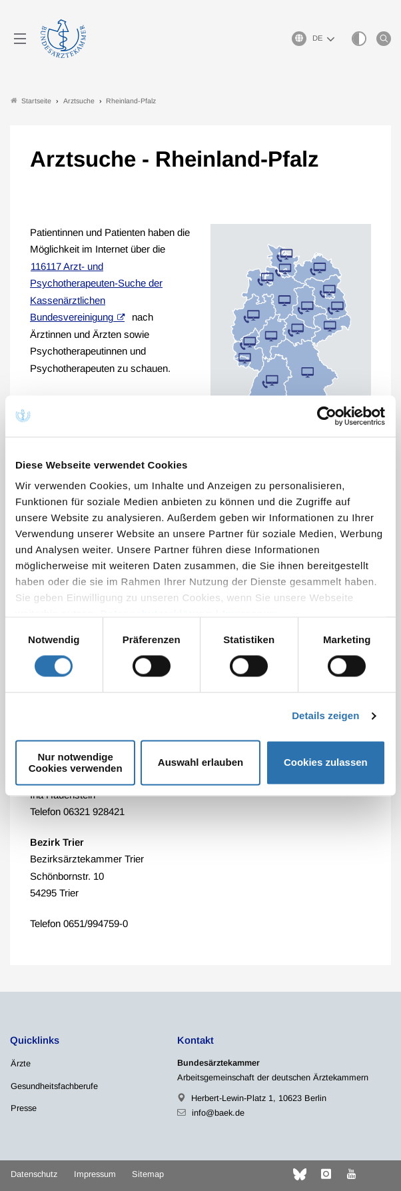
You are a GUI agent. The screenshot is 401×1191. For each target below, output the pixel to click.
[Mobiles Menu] (20, 39)
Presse (24, 1108)
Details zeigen (325, 716)
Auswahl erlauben (200, 762)
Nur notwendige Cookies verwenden (76, 762)
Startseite (31, 101)
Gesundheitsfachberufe (54, 1086)
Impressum (95, 1174)
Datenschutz (34, 1174)
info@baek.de (218, 1113)
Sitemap (148, 1174)
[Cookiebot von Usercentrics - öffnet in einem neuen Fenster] (327, 416)
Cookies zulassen (326, 762)
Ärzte (21, 1063)
